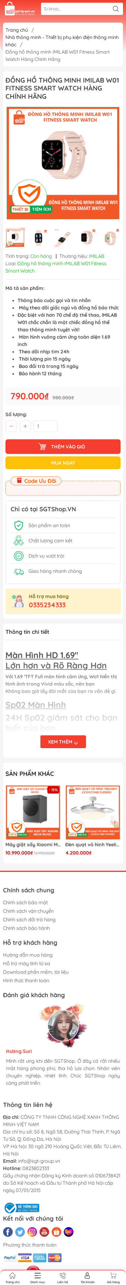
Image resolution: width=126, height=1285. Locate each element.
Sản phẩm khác (29, 773)
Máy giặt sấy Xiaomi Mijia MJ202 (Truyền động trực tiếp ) (33, 845)
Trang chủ (16, 30)
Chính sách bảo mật (25, 902)
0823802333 (35, 1168)
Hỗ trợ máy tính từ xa (26, 963)
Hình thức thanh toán (26, 980)
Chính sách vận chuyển (28, 911)
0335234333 (47, 605)
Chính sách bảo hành (26, 928)
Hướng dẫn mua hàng (28, 955)
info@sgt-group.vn (39, 1161)
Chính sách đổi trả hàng (29, 919)
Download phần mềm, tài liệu (36, 972)
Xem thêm (63, 742)
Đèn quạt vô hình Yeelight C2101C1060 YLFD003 (93, 845)
